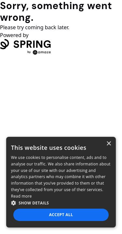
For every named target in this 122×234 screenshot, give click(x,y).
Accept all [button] (61, 214)
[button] (61, 203)
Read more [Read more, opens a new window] (21, 196)
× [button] (108, 143)
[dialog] (61, 182)
